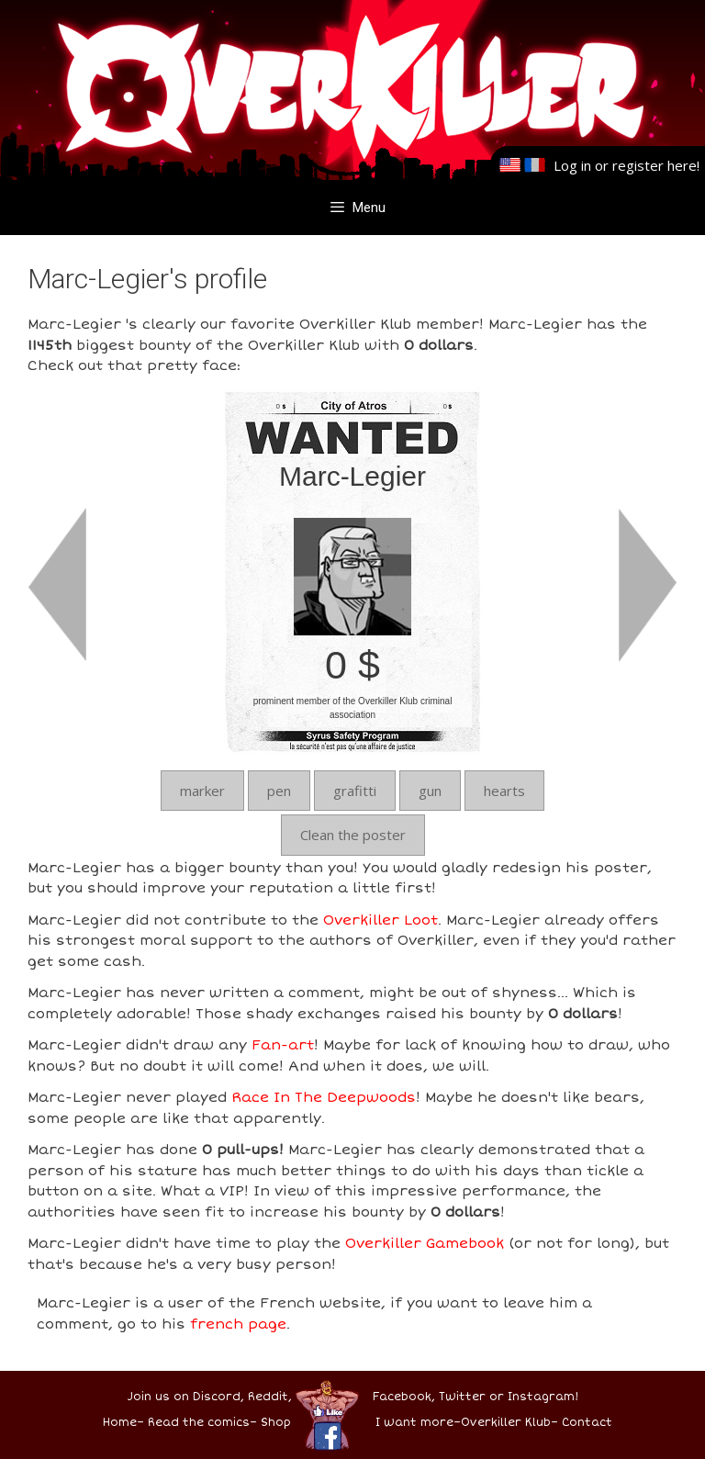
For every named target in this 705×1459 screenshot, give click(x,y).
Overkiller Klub (506, 1423)
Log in (572, 165)
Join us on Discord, (186, 1397)
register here (654, 165)
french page (238, 1324)
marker (202, 790)
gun (430, 790)
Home (120, 1423)
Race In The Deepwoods (323, 1097)
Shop (276, 1423)
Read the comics (199, 1423)
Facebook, (404, 1397)
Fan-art (283, 1045)
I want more (414, 1423)
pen (279, 790)
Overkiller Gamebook (424, 1243)
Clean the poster (353, 834)
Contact (587, 1423)
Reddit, (268, 1397)
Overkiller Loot (380, 920)
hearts (504, 790)
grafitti (354, 790)
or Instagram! (533, 1397)
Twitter (462, 1397)
